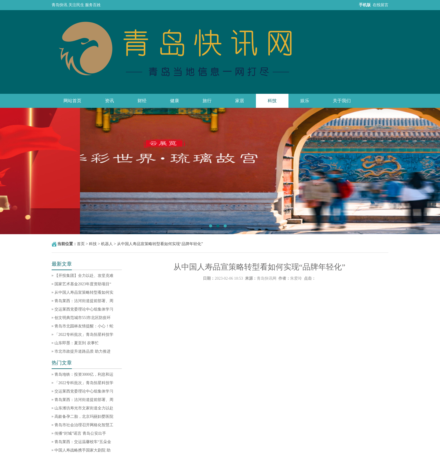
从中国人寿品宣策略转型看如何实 (83, 292)
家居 (239, 100)
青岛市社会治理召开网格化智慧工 (83, 425)
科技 (272, 100)
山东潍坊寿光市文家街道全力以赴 (83, 408)
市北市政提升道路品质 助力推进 (82, 351)
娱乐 (304, 100)
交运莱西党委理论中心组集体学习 (83, 309)
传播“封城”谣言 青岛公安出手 (80, 433)
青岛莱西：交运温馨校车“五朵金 (82, 442)
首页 (81, 244)
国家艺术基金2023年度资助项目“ (82, 284)
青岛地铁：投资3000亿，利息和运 (83, 374)
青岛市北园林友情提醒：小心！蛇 (83, 326)
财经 (142, 100)
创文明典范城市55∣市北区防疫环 (82, 318)
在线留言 (380, 5)
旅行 (207, 100)
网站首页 (72, 100)
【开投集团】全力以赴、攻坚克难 (83, 275)
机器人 (107, 244)
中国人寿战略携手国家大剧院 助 (82, 450)
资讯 (109, 100)
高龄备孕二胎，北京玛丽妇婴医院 (83, 416)
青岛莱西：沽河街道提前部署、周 (83, 301)
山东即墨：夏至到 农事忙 (76, 343)
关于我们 (342, 100)
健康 (174, 100)
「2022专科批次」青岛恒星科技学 (83, 334)
